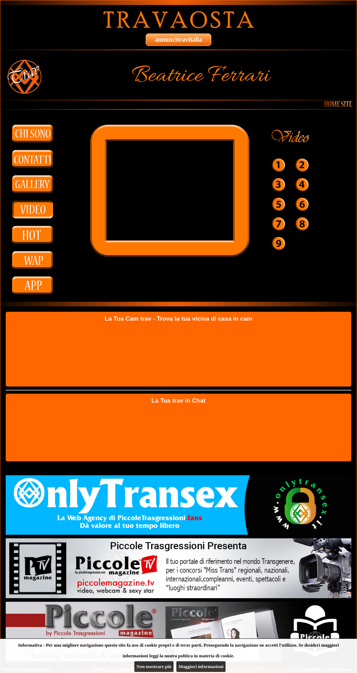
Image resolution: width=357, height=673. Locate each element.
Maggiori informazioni (200, 666)
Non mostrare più (153, 666)
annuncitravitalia (178, 39)
